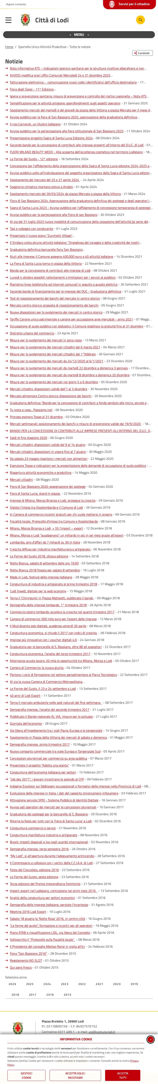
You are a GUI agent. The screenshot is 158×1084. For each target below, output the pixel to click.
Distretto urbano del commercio (32, 333)
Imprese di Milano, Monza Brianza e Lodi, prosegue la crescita (52, 500)
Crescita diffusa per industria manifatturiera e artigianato (50, 549)
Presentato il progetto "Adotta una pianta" (39, 765)
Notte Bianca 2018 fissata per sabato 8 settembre (45, 570)
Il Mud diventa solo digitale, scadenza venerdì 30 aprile (48, 625)
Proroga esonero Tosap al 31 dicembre (36, 416)
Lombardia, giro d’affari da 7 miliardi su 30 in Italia (45, 542)
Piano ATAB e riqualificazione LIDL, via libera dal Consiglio (50, 932)
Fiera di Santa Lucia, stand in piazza (35, 493)
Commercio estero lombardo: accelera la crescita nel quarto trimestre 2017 (62, 611)
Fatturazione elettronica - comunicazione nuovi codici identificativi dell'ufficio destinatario (73, 82)
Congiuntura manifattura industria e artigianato (43, 834)
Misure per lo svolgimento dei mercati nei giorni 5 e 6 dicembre (54, 381)
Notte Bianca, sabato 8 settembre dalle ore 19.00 (44, 563)
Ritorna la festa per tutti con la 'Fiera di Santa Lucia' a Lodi (51, 821)
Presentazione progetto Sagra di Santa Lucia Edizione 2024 (51, 138)
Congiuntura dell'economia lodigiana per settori (43, 772)
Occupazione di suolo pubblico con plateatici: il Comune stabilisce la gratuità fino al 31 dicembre (76, 326)
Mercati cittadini (21, 479)
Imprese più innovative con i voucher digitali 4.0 (43, 639)
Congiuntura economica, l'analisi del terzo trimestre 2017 (50, 653)
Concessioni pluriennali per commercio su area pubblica (48, 758)
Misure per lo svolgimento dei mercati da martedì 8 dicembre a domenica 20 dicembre (69, 374)
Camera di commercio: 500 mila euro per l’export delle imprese (53, 618)
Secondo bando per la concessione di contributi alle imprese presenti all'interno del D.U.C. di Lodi (77, 144)
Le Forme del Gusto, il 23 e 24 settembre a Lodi (43, 688)
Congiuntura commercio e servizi (33, 828)
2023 (65, 984)
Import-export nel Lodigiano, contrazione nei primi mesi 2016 (53, 890)
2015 (67, 994)
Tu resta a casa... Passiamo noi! (31, 409)
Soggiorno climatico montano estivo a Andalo (41, 186)
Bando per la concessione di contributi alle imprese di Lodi (50, 270)
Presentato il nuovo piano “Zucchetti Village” (41, 235)
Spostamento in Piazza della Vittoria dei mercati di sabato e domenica (58, 737)
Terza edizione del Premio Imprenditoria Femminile (45, 883)
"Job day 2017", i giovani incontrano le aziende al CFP (47, 779)
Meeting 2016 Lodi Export (28, 911)
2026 (12, 984)
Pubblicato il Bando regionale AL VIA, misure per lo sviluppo (51, 716)
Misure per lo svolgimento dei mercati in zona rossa (46, 340)
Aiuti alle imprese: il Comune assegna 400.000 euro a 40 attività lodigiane (61, 256)
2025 (30, 984)
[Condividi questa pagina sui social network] (142, 53)
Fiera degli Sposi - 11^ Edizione (32, 89)
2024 (47, 984)
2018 (15, 994)
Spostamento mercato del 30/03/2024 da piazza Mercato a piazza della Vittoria (65, 193)
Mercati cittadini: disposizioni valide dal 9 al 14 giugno (47, 444)
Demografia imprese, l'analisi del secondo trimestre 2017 (49, 709)
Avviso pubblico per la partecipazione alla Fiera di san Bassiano (53, 214)
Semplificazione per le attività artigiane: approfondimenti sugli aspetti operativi (65, 103)
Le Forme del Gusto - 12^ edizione (34, 158)
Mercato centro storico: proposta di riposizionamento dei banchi (54, 305)
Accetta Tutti (122, 1075)
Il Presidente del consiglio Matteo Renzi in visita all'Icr (47, 946)
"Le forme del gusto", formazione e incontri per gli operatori (51, 925)
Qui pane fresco (21, 967)
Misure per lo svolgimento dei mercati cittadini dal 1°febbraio (53, 354)
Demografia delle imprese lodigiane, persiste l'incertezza (49, 904)
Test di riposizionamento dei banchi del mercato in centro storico (55, 298)
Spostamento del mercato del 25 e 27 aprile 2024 (45, 179)
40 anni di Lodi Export (25, 695)
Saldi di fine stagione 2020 (28, 437)
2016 (50, 994)
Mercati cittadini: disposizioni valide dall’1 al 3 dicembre (48, 388)
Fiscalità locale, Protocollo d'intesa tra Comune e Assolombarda (54, 521)
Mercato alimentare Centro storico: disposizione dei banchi (50, 395)
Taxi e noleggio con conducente (31, 228)
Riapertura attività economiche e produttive (40, 472)
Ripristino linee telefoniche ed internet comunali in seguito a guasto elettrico (63, 284)
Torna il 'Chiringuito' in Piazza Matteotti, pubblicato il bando (52, 598)
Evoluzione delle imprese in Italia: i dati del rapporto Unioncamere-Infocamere (64, 793)
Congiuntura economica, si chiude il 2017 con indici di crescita (54, 632)
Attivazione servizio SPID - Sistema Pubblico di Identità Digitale (54, 800)
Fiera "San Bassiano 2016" (28, 953)
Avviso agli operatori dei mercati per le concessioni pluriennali (53, 807)
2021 (99, 984)
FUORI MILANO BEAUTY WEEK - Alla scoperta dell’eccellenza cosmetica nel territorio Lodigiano (76, 151)
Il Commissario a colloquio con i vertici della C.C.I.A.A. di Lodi (51, 862)
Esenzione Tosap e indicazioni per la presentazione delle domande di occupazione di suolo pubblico (78, 465)
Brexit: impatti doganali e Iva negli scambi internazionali (49, 841)
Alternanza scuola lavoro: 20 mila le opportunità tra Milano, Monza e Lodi (61, 660)
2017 (33, 994)
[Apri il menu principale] (10, 21)
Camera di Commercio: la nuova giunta (37, 667)
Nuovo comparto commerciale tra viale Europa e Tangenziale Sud (55, 751)
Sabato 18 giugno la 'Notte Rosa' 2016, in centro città (47, 918)
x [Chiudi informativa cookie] (150, 1039)
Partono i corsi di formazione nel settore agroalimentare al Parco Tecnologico (63, 674)
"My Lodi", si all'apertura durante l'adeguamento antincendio (52, 855)
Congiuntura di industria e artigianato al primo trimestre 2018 (53, 584)
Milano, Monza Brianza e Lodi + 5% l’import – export (46, 528)
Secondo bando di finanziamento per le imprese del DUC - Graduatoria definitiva (65, 291)
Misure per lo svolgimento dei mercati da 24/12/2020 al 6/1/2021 (56, 361)
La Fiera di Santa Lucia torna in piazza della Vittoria (46, 263)
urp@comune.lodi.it (102, 1031)
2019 (134, 984)
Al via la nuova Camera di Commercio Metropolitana (46, 681)
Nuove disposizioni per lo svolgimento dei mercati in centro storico (56, 312)
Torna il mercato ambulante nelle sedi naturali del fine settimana (56, 702)
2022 (82, 984)
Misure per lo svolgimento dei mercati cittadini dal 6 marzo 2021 (55, 347)
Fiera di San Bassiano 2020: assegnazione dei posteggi (48, 486)
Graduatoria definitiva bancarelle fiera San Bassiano (46, 249)
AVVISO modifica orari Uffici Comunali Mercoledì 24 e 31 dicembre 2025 (60, 75)
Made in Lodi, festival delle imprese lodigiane (41, 577)
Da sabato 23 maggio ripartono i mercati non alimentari (48, 458)
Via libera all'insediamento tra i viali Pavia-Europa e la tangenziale (56, 730)
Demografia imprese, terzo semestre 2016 (39, 848)
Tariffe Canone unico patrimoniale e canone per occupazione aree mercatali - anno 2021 (71, 319)
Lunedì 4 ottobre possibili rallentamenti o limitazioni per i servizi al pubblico (62, 277)
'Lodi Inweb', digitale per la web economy (38, 591)
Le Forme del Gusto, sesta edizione (34, 876)
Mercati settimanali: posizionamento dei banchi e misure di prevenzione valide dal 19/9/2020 (75, 423)
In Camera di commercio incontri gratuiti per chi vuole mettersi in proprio (61, 514)
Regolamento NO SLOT (26, 960)
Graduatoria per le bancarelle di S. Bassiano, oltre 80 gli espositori (56, 646)
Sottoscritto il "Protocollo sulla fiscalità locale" (42, 939)
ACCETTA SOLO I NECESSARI (75, 1075)
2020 (117, 984)
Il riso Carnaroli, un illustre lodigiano (35, 124)
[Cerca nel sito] (140, 19)
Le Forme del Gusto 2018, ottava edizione (39, 556)
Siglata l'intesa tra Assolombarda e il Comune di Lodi (46, 507)
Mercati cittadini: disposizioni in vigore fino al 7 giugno (48, 451)
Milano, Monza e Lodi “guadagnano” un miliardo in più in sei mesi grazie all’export (66, 535)
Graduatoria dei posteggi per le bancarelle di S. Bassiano (49, 814)
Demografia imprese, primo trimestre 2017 (40, 744)
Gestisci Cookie (26, 1075)
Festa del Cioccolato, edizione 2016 (34, 869)
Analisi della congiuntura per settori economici (42, 897)
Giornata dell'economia (26, 723)
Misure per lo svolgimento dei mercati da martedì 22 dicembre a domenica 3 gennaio (69, 368)
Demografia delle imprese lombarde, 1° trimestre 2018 (48, 604)
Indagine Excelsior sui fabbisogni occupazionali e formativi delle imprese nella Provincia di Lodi (75, 786)
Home (9, 46)
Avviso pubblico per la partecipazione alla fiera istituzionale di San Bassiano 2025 (66, 131)
